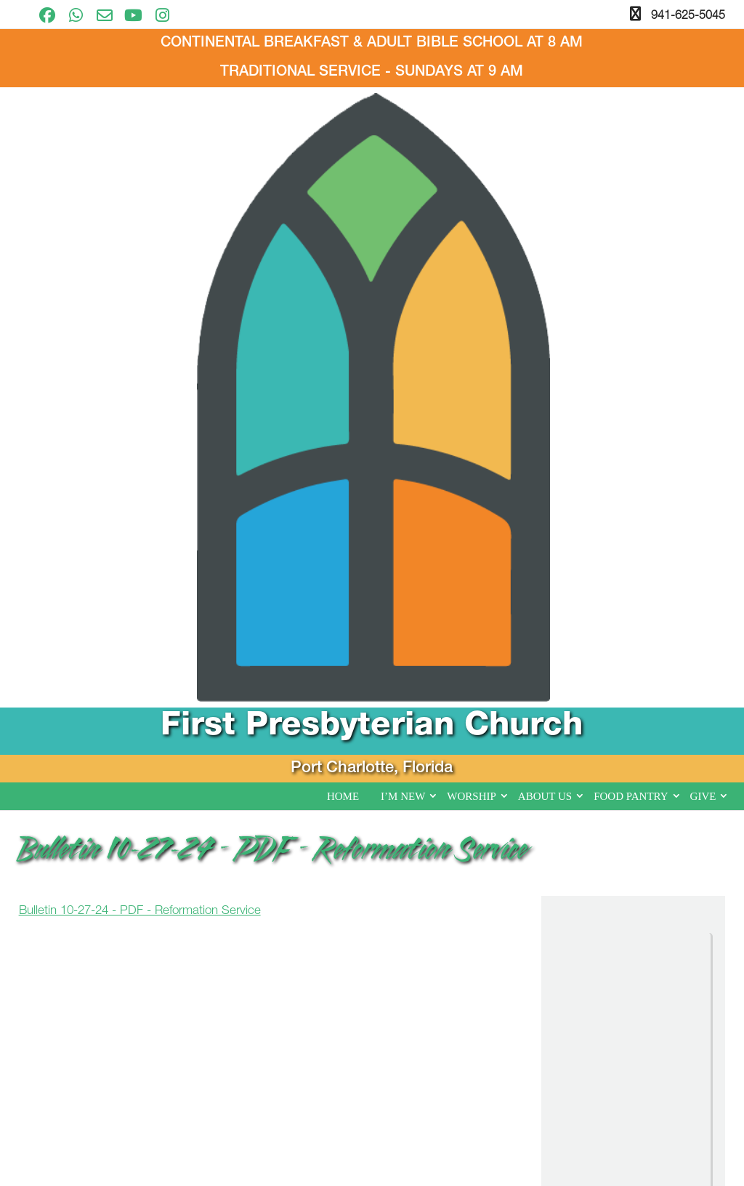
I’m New (403, 249)
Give (703, 249)
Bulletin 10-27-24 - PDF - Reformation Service (140, 364)
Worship (471, 249)
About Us (545, 249)
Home (343, 249)
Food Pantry (631, 249)
